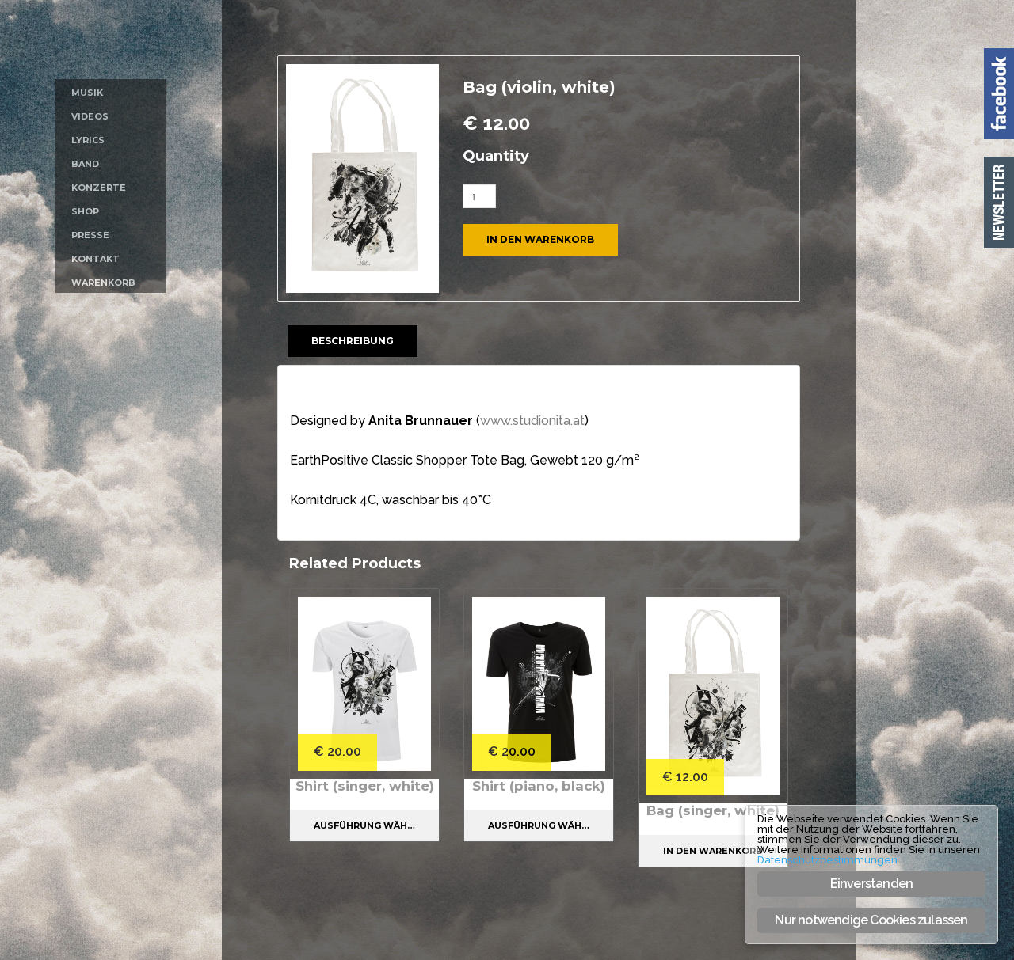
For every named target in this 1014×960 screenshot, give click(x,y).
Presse (90, 235)
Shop (85, 211)
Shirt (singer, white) (365, 793)
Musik (87, 92)
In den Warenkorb (540, 239)
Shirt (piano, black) (539, 786)
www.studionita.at (532, 420)
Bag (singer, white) (713, 810)
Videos (90, 116)
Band (85, 163)
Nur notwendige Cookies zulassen (871, 920)
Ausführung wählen (370, 841)
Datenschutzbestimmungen (827, 860)
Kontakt (95, 258)
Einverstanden (871, 883)
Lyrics (88, 140)
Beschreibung (352, 341)
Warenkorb (103, 282)
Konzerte (98, 187)
